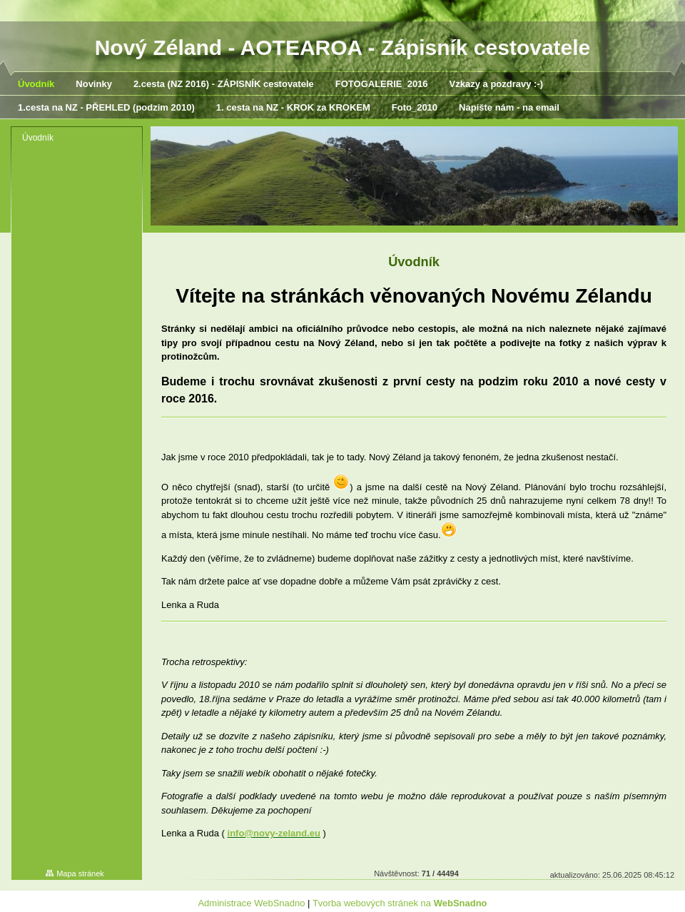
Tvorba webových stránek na (400, 903)
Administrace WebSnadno (251, 903)
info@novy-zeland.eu (274, 833)
